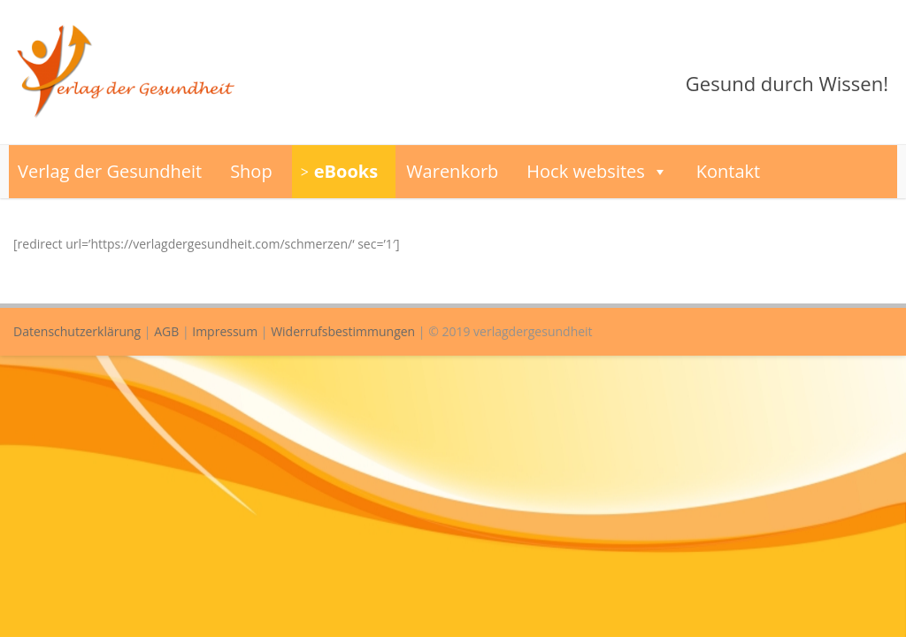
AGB (166, 331)
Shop (251, 171)
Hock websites (597, 171)
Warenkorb (452, 171)
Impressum (224, 331)
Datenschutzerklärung (77, 331)
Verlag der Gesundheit (110, 171)
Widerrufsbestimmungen (343, 331)
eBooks (346, 171)
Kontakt (728, 171)
